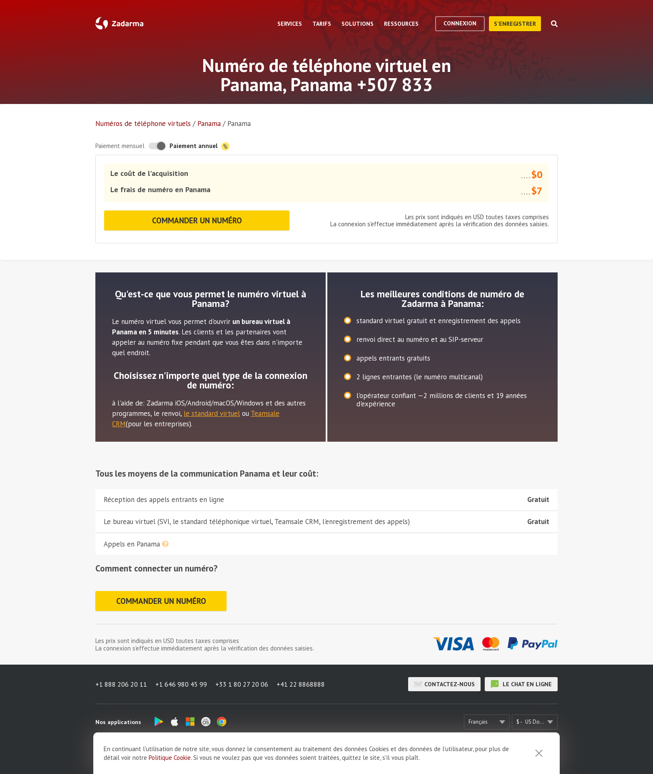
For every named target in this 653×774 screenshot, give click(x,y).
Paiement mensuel (120, 146)
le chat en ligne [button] (521, 684)
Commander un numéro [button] (197, 220)
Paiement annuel (199, 146)
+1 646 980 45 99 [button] (181, 684)
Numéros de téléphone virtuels (143, 123)
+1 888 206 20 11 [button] (121, 684)
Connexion (460, 23)
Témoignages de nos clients (280, 755)
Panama (209, 123)
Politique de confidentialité (428, 755)
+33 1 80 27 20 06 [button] (241, 684)
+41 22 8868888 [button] (301, 684)
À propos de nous (212, 755)
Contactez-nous (444, 684)
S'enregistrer (515, 23)
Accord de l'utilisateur (353, 755)
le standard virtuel (212, 413)
